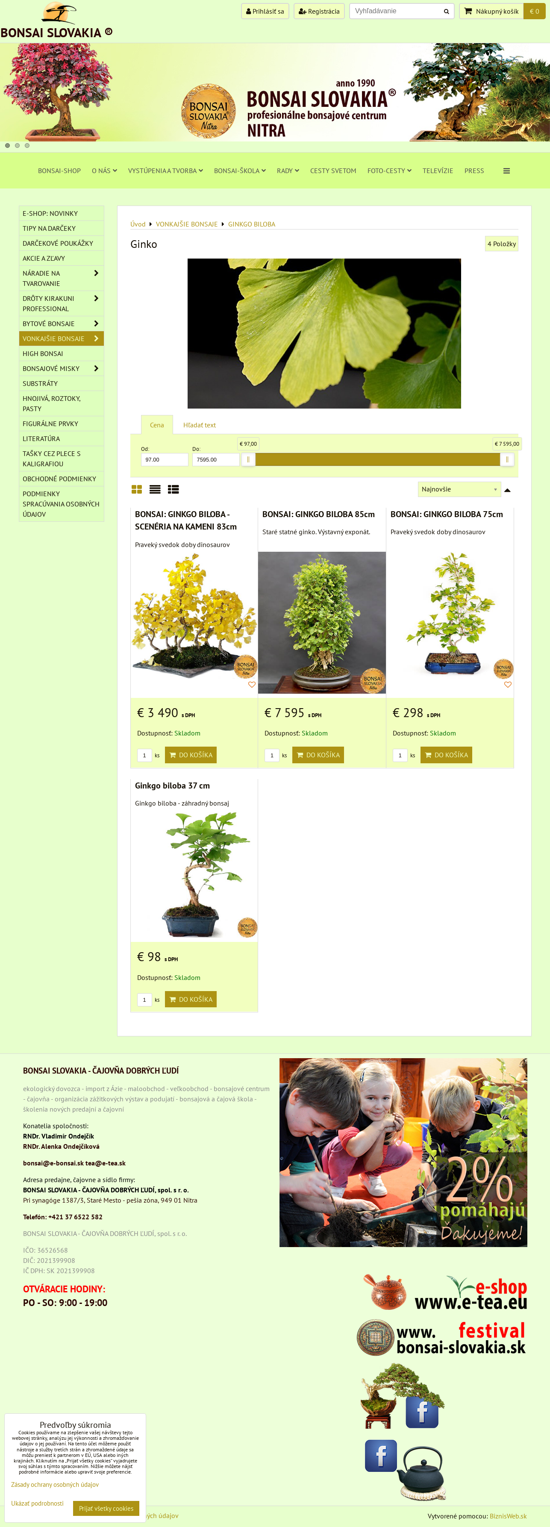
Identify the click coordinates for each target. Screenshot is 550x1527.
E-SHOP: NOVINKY (50, 213)
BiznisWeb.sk (508, 1516)
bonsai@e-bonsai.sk (53, 1163)
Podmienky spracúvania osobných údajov (61, 503)
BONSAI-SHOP (59, 170)
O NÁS (104, 170)
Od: (165, 455)
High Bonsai (43, 353)
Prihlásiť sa (265, 11)
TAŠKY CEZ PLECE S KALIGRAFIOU (52, 458)
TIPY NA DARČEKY (49, 228)
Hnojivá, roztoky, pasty (52, 403)
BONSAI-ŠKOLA (240, 170)
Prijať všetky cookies (106, 1508)
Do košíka (190, 754)
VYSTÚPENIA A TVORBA (165, 170)
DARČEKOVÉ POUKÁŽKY (58, 243)
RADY (288, 170)
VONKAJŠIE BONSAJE (63, 338)
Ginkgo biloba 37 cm (172, 785)
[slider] (248, 459)
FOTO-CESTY (390, 170)
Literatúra (41, 438)
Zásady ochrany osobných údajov (55, 1484)
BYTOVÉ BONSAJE (63, 323)
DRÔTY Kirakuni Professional (63, 303)
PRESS (474, 170)
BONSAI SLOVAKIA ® (56, 32)
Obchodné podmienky (59, 478)
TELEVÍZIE (438, 170)
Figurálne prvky (50, 423)
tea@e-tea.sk (105, 1163)
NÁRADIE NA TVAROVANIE (63, 278)
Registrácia (319, 11)
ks (148, 755)
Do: (216, 455)
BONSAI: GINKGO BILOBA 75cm (447, 514)
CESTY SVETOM (333, 170)
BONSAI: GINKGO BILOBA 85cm (318, 514)
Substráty (40, 383)
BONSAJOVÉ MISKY (63, 368)
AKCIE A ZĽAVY (44, 258)
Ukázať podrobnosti (37, 1503)
